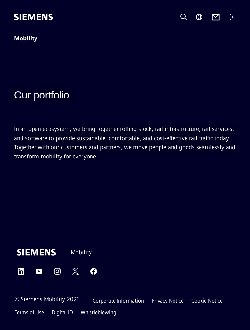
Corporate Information (118, 301)
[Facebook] (94, 273)
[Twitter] (75, 273)
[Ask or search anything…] (184, 17)
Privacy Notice (168, 301)
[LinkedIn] (21, 273)
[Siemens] (33, 17)
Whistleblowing (98, 312)
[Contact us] (215, 17)
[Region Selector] (199, 17)
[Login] (232, 17)
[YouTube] (39, 273)
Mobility (25, 38)
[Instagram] (57, 273)
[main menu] (55, 39)
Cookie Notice (207, 301)
